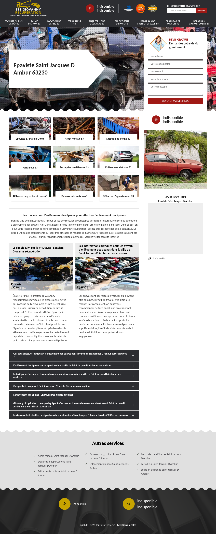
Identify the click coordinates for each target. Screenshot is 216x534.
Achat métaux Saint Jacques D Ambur (58, 455)
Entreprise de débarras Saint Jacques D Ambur (161, 456)
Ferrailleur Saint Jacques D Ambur (159, 464)
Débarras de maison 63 (173, 22)
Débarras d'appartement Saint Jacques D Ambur (54, 463)
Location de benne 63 (54, 22)
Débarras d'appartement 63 (198, 22)
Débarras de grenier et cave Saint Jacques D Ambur (107, 456)
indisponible (105, 6)
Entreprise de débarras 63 (97, 22)
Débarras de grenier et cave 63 (148, 22)
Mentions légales (126, 525)
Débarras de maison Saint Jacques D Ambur (57, 473)
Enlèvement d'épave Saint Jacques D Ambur (109, 466)
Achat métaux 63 (34, 22)
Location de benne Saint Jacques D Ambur (160, 471)
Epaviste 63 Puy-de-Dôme (14, 22)
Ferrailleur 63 (75, 22)
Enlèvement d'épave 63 (122, 22)
